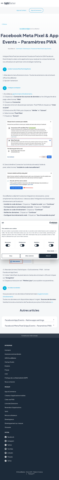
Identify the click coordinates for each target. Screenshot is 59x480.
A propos (8, 350)
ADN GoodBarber (10, 358)
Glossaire (8, 427)
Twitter (8, 445)
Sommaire (19, 48)
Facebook (9, 437)
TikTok (8, 461)
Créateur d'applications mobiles (15, 395)
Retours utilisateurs (11, 415)
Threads (9, 457)
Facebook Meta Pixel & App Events (41, 48)
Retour (4, 24)
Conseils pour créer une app (29, 335)
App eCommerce (36, 10)
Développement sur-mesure (14, 423)
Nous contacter (10, 382)
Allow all (48, 255)
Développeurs (9, 419)
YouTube (9, 449)
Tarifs (6, 411)
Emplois (7, 366)
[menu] (2, 3)
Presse (7, 370)
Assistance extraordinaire (13, 354)
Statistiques (26, 48)
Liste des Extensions (11, 403)
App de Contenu (21, 10)
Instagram (9, 441)
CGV (6, 374)
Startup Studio (9, 362)
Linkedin (9, 453)
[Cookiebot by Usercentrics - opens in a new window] (50, 223)
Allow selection (29, 255)
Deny (10, 255)
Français (31, 474)
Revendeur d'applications (13, 407)
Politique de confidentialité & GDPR (16, 378)
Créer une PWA (9, 399)
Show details (50, 251)
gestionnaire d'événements (22, 94)
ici (52, 302)
